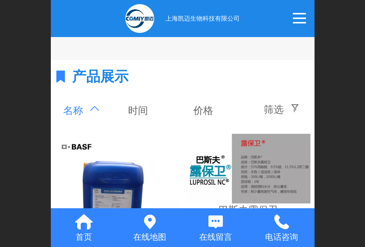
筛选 (274, 109)
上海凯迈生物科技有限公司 (203, 18)
